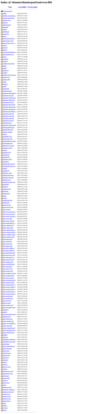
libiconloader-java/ (8, 54)
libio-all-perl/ (7, 209)
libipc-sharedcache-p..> (9, 330)
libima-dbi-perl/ (7, 91)
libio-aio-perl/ (7, 205)
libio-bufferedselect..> (9, 223)
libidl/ (4, 66)
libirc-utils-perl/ (7, 348)
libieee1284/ (6, 79)
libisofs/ (5, 380)
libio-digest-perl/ (8, 239)
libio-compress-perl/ (9, 237)
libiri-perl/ (6, 357)
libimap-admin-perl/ (8, 127)
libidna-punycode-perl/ (9, 75)
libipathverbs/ (7, 316)
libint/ (4, 196)
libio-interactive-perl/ (9, 255)
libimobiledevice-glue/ (9, 141)
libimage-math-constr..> (10, 107)
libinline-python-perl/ (9, 182)
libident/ (5, 61)
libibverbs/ (6, 34)
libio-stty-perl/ (7, 300)
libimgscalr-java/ (8, 139)
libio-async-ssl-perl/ (8, 221)
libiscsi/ (5, 364)
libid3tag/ (5, 59)
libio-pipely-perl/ (8, 269)
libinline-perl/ (7, 180)
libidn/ (5, 68)
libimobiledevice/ (8, 143)
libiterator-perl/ (7, 387)
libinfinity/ (6, 161)
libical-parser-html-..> (9, 38)
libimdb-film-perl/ (8, 129)
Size (29, 7)
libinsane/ (6, 191)
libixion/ (5, 408)
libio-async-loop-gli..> (9, 214)
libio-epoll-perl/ (7, 241)
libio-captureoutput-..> (9, 230)
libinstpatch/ (6, 193)
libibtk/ (5, 29)
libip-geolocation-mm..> (10, 314)
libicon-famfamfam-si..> (10, 52)
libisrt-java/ (6, 382)
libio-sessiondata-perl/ (9, 280)
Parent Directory (7, 11)
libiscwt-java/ (7, 367)
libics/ (5, 57)
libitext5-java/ (7, 398)
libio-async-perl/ (7, 218)
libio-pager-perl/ (7, 266)
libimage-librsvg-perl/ (9, 104)
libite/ (4, 385)
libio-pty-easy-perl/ (8, 278)
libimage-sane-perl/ (8, 114)
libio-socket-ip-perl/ (8, 282)
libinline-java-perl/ (8, 177)
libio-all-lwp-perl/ (8, 207)
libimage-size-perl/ (8, 120)
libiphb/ (5, 335)
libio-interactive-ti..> (9, 257)
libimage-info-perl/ (8, 102)
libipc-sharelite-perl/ (9, 332)
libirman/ (5, 360)
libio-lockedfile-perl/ (9, 264)
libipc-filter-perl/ (7, 319)
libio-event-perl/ (7, 243)
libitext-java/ (6, 394)
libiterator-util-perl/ (8, 392)
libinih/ (5, 168)
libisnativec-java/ (8, 373)
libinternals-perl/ (7, 200)
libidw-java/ (6, 77)
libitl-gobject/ (7, 401)
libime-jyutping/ (7, 132)
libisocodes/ (6, 378)
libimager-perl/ (7, 123)
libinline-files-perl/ (8, 175)
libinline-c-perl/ (7, 173)
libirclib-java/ (7, 353)
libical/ (5, 45)
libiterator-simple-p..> (9, 389)
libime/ (5, 134)
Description (33, 7)
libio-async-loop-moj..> (9, 216)
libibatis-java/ (7, 20)
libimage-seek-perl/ (8, 118)
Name (10, 7)
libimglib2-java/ (7, 136)
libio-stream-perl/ (8, 296)
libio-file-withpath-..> (9, 250)
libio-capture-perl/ (8, 227)
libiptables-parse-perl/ (9, 341)
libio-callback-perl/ (8, 225)
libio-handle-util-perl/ (9, 253)
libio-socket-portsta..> (9, 289)
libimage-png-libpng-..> (10, 111)
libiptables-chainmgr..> (9, 339)
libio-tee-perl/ (7, 303)
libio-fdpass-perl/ (8, 246)
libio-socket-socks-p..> (9, 291)
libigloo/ (5, 84)
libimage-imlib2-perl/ (9, 100)
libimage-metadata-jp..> (10, 109)
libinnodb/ (6, 184)
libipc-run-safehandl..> (9, 323)
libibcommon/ (7, 25)
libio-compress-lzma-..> (10, 234)
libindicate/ (6, 155)
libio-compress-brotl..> (9, 232)
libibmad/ (5, 27)
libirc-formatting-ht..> (9, 346)
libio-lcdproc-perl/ (8, 262)
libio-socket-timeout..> (9, 294)
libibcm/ (5, 22)
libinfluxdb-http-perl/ (9, 164)
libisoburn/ (6, 376)
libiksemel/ (6, 88)
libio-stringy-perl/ (8, 298)
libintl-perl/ (6, 202)
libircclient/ (6, 351)
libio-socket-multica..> (9, 284)
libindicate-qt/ (7, 152)
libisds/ (5, 369)
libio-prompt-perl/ (8, 271)
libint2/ (5, 198)
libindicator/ (6, 157)
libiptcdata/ (6, 344)
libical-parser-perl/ (8, 41)
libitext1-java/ (7, 396)
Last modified (22, 7)
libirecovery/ (6, 355)
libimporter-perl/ (7, 148)
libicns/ (5, 50)
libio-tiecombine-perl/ (9, 307)
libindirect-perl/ (7, 159)
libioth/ (5, 312)
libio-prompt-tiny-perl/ (9, 273)
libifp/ (5, 82)
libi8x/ (5, 13)
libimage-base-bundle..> (10, 93)
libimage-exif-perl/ (8, 95)
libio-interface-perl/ (8, 259)
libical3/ (5, 47)
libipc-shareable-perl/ (9, 328)
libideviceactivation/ (9, 63)
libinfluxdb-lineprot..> (9, 166)
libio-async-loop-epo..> (9, 212)
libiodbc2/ (6, 310)
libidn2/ (5, 72)
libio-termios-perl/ (8, 305)
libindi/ (5, 150)
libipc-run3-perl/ (7, 326)
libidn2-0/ (6, 70)
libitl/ (4, 403)
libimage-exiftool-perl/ (9, 98)
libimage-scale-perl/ (8, 116)
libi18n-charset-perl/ (9, 18)
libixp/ (5, 410)
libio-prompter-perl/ (8, 275)
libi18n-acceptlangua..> (9, 15)
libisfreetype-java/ (8, 371)
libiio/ (4, 86)
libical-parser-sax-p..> (9, 43)
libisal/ (5, 362)
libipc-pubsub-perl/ (8, 321)
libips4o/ (5, 337)
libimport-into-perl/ (8, 145)
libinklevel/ (6, 170)
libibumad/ (6, 31)
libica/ (5, 36)
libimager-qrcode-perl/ (9, 125)
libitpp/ (5, 405)
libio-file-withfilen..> (9, 248)
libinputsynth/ (7, 189)
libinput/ (5, 186)
